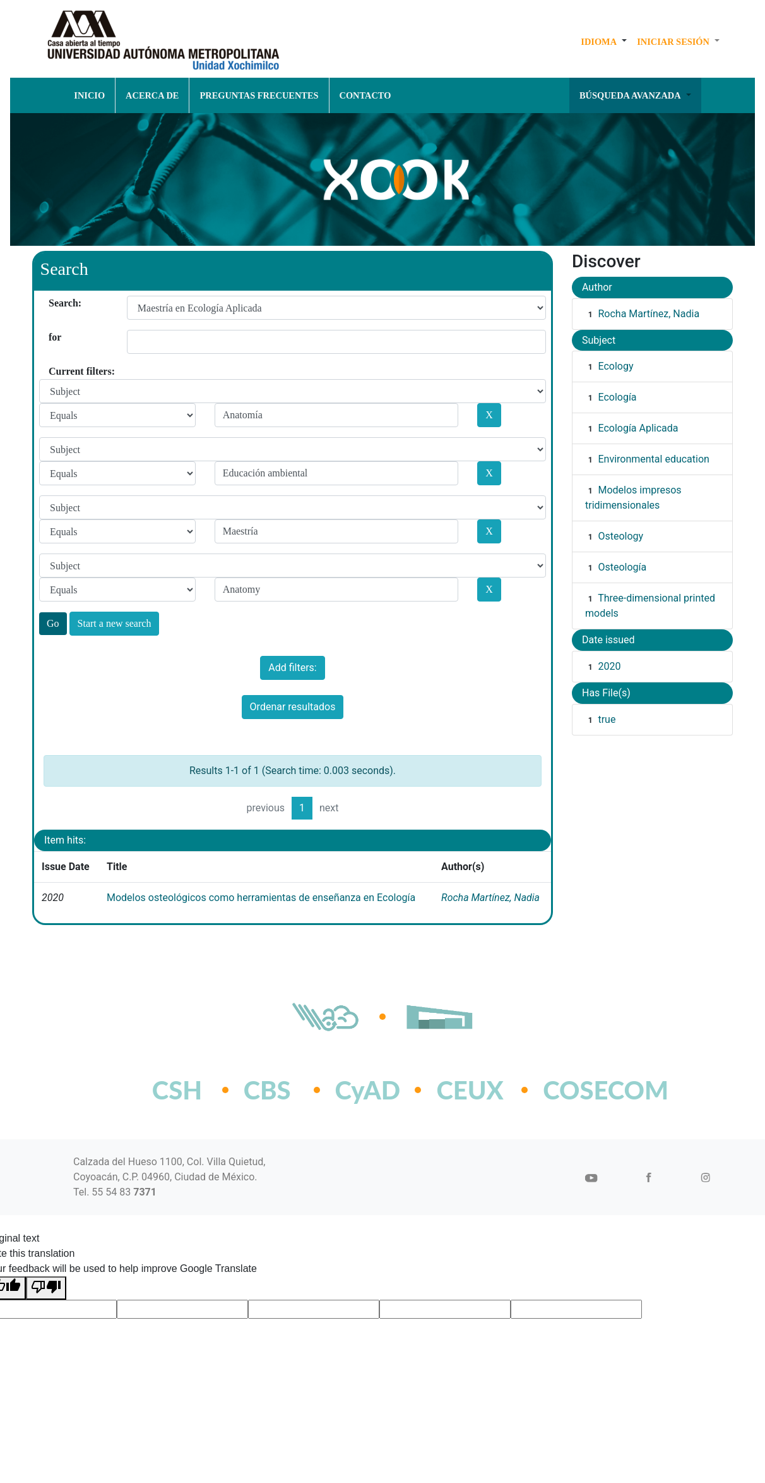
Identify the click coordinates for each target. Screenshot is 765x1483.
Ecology (615, 366)
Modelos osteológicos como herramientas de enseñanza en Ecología (261, 898)
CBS (267, 1090)
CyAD (368, 1090)
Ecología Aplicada (638, 428)
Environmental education (653, 459)
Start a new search (114, 623)
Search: (53, 303)
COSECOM (578, 1090)
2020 (609, 666)
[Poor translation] (46, 1288)
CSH (177, 1090)
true (606, 719)
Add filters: (292, 668)
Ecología (617, 397)
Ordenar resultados (293, 707)
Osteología (622, 567)
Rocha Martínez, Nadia (490, 898)
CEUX (469, 1090)
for (53, 337)
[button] (604, 41)
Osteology (620, 536)
